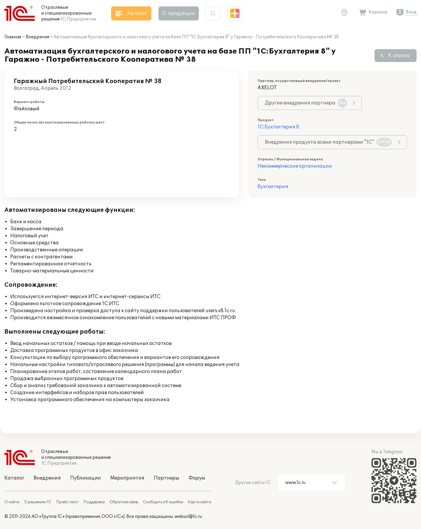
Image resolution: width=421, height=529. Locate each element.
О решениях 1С (37, 502)
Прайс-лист (67, 502)
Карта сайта (199, 502)
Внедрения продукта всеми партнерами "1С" (328, 142)
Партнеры (166, 478)
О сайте (11, 502)
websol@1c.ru (188, 516)
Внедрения (37, 37)
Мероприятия (127, 478)
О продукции (178, 13)
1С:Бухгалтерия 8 (278, 127)
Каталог (14, 478)
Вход (411, 12)
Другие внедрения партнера (306, 103)
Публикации (85, 478)
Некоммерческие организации (295, 166)
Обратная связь (123, 502)
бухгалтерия (273, 187)
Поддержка (94, 502)
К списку (399, 56)
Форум (197, 478)
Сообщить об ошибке (163, 502)
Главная (12, 37)
